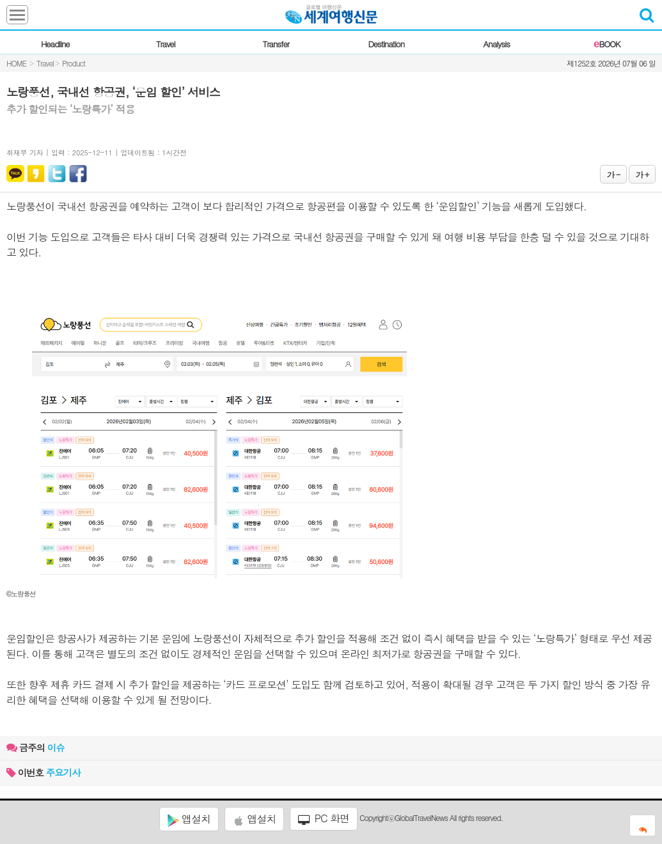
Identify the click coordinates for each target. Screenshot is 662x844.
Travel (165, 44)
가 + (642, 174)
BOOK (607, 44)
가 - (613, 174)
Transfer (276, 44)
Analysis (497, 44)
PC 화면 (323, 818)
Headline (55, 44)
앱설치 (189, 819)
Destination (386, 44)
